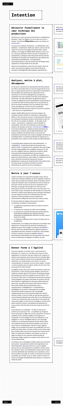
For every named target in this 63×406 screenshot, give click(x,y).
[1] (37, 87)
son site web (15, 43)
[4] (21, 346)
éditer (57, 402)
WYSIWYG (44, 227)
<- (53, 402)
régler (6, 402)
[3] (37, 161)
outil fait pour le (40, 127)
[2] (18, 145)
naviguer (6, 4)
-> (11, 4)
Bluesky (40, 233)
